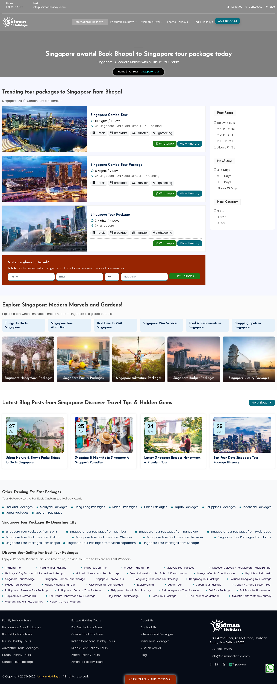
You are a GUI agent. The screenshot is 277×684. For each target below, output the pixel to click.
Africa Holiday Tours (85, 655)
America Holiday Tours (87, 661)
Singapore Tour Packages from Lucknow (174, 537)
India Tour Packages (155, 641)
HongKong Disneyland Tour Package (156, 579)
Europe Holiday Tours (86, 620)
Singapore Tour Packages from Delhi (31, 531)
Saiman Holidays (48, 676)
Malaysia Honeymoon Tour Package (97, 573)
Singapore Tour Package (110, 215)
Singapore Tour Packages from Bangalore (168, 531)
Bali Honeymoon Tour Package (180, 590)
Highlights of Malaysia (258, 573)
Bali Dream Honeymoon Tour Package (72, 596)
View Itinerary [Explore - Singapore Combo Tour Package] (189, 193)
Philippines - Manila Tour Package (131, 590)
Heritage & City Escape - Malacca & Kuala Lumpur (35, 573)
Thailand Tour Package (52, 568)
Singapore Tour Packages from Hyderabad (241, 531)
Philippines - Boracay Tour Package (79, 590)
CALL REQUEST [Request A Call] (227, 20)
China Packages (155, 507)
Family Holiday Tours (16, 620)
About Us (235, 7)
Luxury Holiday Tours (16, 641)
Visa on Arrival (152, 22)
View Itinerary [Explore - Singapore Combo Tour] (189, 143)
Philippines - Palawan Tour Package (26, 590)
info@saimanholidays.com (49, 7)
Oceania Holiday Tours (87, 634)
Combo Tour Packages (18, 661)
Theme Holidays (178, 22)
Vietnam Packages (48, 512)
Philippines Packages (220, 507)
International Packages (157, 634)
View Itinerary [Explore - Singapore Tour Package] (189, 243)
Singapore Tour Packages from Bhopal (32, 543)
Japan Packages (186, 507)
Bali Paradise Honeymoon (255, 590)
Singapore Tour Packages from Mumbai (98, 531)
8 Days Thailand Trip (136, 568)
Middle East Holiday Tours (89, 648)
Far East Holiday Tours (86, 627)
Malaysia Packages (53, 507)
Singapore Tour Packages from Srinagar (171, 543)
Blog (270, 7)
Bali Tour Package (219, 590)
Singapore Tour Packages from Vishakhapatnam (101, 543)
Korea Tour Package (164, 596)
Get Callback (185, 276)
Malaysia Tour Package (181, 568)
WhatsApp (165, 143)
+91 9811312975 (14, 7)
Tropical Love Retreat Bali (20, 596)
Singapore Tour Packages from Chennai (103, 537)
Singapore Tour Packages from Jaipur (244, 537)
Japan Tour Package (208, 585)
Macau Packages (124, 507)
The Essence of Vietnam (204, 596)
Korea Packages (16, 512)
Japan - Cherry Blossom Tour (253, 585)
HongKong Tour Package (204, 579)
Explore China (145, 585)
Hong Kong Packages (90, 507)
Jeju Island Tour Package (123, 596)
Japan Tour (175, 585)
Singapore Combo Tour (109, 115)
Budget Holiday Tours (17, 634)
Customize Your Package (150, 679)
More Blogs (262, 403)
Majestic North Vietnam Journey (251, 596)
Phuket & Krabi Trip (95, 568)
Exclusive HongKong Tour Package (250, 579)
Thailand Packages (19, 507)
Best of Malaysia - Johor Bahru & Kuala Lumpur (158, 573)
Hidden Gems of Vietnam (65, 602)
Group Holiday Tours (16, 655)
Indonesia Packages (257, 507)
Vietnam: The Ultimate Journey (24, 602)
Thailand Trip (13, 568)
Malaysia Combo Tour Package (216, 573)
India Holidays (204, 22)
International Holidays (90, 22)
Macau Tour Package (18, 585)
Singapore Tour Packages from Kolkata (33, 537)
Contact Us (254, 7)
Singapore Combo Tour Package (116, 165)
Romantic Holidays (123, 22)
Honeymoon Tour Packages (21, 627)
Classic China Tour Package (106, 585)
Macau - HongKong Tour (60, 585)
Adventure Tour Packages (20, 648)
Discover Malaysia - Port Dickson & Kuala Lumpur (241, 568)
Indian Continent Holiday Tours (93, 641)
